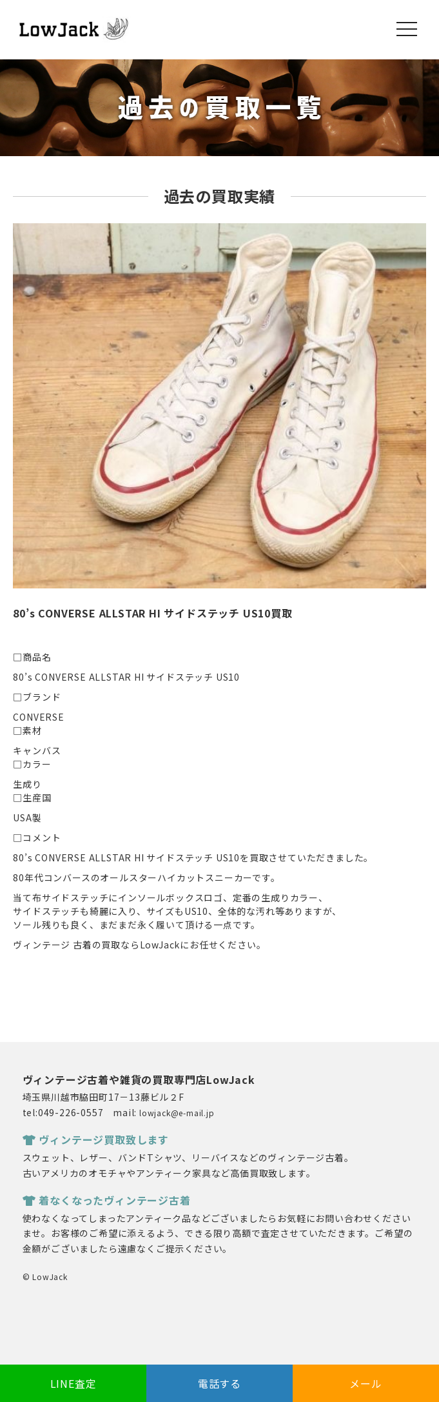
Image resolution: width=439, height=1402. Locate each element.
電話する (219, 1383)
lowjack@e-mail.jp (177, 1112)
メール (365, 1383)
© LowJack (45, 1276)
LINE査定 (73, 1383)
